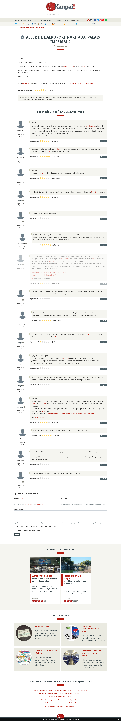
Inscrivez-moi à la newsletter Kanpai (28, 530)
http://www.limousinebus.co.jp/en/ (43, 275)
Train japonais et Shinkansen (74, 83)
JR (89, 334)
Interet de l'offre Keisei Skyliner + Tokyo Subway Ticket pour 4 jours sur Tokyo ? (61, 700)
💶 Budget (18, 24)
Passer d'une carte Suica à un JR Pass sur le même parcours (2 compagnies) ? (60, 690)
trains (87, 235)
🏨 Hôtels (40, 24)
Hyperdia (41, 173)
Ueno (44, 404)
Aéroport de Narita (42, 576)
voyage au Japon (40, 417)
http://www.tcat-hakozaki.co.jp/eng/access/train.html (49, 273)
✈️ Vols (34, 24)
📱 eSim (71, 24)
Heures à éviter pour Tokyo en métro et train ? (60, 706)
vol (77, 457)
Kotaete (20, 27)
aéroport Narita (68, 66)
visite (55, 337)
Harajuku (52, 261)
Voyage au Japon (20, 20)
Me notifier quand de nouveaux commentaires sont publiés (36, 527)
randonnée (65, 259)
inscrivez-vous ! (40, 504)
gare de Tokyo (90, 126)
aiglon (19, 265)
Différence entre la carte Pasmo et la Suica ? (60, 703)
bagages (69, 313)
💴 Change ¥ (26, 24)
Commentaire (19, 509)
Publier (17, 535)
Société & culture (46, 20)
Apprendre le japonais (61, 20)
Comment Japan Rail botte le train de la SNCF (91, 653)
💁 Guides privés (57, 24)
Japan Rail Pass (41, 626)
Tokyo (48, 151)
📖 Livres (95, 24)
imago (19, 200)
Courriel (64, 498)
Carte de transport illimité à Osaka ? (60, 697)
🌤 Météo (88, 24)
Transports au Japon (38, 27)
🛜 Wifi (66, 24)
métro (84, 66)
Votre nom (18, 498)
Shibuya (58, 149)
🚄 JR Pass (48, 24)
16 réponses (60, 46)
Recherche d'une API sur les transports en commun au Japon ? (60, 693)
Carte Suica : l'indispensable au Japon (90, 628)
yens (43, 411)
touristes (94, 192)
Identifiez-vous (28, 504)
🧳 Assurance (80, 24)
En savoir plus (76, 719)
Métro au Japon (88, 83)
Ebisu (94, 259)
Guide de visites (33, 20)
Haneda (34, 404)
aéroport (66, 358)
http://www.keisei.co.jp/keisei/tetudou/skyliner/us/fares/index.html (71, 414)
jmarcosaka (19, 407)
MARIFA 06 (25, 83)
